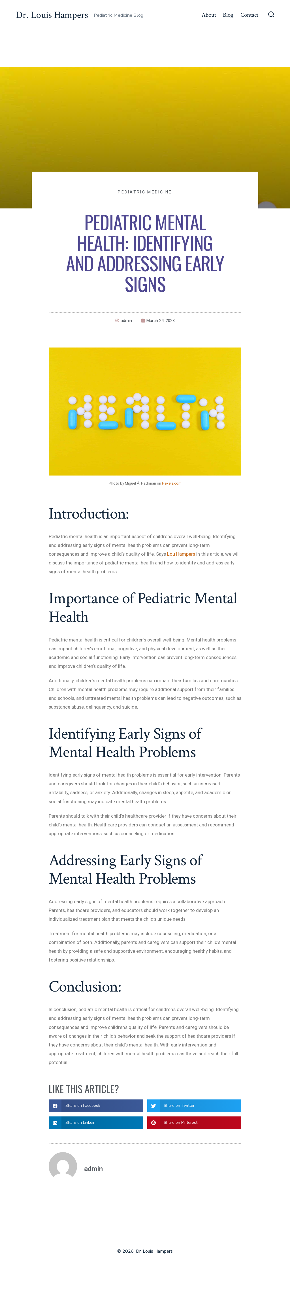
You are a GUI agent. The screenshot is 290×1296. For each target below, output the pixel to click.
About (209, 15)
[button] (96, 1105)
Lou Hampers (181, 554)
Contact (249, 15)
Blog (228, 15)
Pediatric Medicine (145, 192)
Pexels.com (172, 483)
